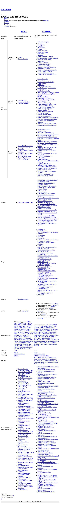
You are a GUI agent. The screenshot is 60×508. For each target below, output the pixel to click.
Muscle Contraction (23, 382)
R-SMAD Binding (23, 470)
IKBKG (54, 332)
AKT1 (50, 324)
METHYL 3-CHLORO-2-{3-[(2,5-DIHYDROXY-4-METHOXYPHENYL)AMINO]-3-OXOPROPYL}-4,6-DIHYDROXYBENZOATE (47, 284)
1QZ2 (35, 357)
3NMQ (50, 357)
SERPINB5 (47, 338)
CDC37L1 (51, 326)
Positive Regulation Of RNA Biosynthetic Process (45, 453)
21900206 (45, 20)
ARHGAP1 (37, 326)
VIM (15, 347)
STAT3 (36, 341)
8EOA (52, 362)
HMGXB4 (17, 327)
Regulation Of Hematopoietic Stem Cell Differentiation (25, 408)
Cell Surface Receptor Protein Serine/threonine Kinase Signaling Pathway (26, 454)
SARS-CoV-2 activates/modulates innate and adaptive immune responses (48, 218)
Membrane (40, 55)
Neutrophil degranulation (44, 199)
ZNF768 (28, 348)
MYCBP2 (46, 335)
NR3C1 (56, 335)
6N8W (46, 360)
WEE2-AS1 (51, 344)
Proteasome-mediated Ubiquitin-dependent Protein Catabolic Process (25, 467)
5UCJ (42, 360)
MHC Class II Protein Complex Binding (48, 92)
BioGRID (6, 26)
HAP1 (30, 326)
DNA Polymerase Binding (45, 116)
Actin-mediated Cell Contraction (23, 403)
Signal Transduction (43, 451)
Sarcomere (20, 424)
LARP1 (28, 329)
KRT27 (20, 329)
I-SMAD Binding (22, 387)
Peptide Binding (42, 101)
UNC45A (36, 344)
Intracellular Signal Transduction (46, 369)
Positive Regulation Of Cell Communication (45, 489)
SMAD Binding (22, 375)
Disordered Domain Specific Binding (47, 119)
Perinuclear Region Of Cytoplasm (47, 67)
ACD (47, 324)
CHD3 (22, 324)
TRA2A (28, 344)
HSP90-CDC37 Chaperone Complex (47, 74)
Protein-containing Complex (45, 56)
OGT (40, 336)
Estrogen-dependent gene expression (47, 210)
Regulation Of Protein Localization (47, 147)
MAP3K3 (53, 333)
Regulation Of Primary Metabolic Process (24, 429)
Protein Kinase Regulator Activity (47, 88)
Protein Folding (42, 131)
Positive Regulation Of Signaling (46, 491)
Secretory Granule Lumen (44, 59)
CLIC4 (52, 327)
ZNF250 (23, 348)
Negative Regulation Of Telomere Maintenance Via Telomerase (47, 443)
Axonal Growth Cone (43, 65)
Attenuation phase (42, 192)
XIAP (55, 344)
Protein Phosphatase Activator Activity (48, 117)
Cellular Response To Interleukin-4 (47, 165)
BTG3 (42, 326)
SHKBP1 (36, 339)
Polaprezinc (41, 294)
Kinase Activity (42, 414)
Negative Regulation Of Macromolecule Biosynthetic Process (48, 449)
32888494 (55, 303)
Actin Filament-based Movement (23, 442)
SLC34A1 (46, 339)
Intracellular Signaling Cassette (46, 383)
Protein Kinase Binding (44, 91)
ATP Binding (41, 85)
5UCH (36, 360)
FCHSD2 (49, 330)
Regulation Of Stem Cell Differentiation (24, 478)
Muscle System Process (24, 376)
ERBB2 (36, 330)
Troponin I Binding (23, 436)
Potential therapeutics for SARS (46, 216)
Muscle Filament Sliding (24, 385)
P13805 (16, 356)
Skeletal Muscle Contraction (25, 146)
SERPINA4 (22, 338)
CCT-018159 (41, 238)
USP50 (41, 344)
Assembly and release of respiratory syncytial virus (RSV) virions (47, 221)
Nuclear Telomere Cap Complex (46, 462)
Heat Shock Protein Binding (45, 98)
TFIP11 (21, 341)
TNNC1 (16, 342)
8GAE (36, 363)
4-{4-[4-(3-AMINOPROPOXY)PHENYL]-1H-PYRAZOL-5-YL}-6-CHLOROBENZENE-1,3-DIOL (47, 248)
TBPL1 (16, 341)
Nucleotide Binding (43, 79)
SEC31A (16, 338)
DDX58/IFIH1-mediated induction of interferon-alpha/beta (48, 180)
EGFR (52, 329)
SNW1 (31, 339)
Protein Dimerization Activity (45, 111)
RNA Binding (41, 80)
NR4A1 (36, 336)
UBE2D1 (31, 345)
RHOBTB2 (41, 338)
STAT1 (57, 339)
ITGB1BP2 (37, 333)
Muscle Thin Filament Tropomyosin (24, 438)
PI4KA (31, 333)
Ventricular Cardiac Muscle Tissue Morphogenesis (25, 372)
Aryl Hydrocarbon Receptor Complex (48, 58)
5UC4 (55, 359)
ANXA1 (54, 324)
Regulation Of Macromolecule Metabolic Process (46, 428)
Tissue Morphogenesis (24, 410)
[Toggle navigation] (1, 14)
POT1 (46, 336)
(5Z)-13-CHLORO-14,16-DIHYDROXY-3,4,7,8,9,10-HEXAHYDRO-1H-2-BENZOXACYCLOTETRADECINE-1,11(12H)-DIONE (48, 276)
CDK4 (55, 326)
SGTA (52, 338)
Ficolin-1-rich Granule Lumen (46, 73)
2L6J (43, 357)
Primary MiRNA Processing (25, 398)
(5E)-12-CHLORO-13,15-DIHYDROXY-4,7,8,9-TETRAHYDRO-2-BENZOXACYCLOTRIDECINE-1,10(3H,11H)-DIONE (47, 269)
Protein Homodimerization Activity (47, 104)
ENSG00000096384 (39, 354)
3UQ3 (35, 359)
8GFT (39, 363)
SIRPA (41, 339)
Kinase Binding (42, 89)
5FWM (47, 359)
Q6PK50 (46, 356)
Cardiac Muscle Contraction (25, 370)
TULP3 (26, 345)
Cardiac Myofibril (22, 489)
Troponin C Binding (23, 416)
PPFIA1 (27, 335)
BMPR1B (23, 323)
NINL (16, 333)
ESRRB (44, 330)
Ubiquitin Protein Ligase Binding (46, 99)
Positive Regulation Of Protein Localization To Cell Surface (46, 174)
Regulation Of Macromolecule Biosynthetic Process (46, 401)
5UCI (39, 360)
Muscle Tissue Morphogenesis (22, 389)
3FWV (46, 357)
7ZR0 (38, 362)
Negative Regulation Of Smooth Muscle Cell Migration (24, 474)
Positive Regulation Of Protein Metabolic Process (46, 392)
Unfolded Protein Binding (44, 114)
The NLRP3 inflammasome (45, 201)
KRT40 (24, 329)
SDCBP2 (29, 336)
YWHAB (36, 345)
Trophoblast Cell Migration (25, 485)
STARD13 (52, 339)
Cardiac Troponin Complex (25, 378)
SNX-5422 (40, 236)
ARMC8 (28, 321)
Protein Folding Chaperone (45, 108)
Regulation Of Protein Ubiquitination (47, 141)
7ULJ (53, 360)
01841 (16, 352)
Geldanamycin (41, 229)
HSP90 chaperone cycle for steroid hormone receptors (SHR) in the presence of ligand (47, 187)
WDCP (19, 347)
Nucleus (40, 43)
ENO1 (56, 329)
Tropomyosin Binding (23, 102)
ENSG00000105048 (19, 354)
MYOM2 (16, 332)
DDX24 (48, 329)
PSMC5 (21, 336)
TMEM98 (31, 341)
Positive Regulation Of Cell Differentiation (45, 157)
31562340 (25, 311)
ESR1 (40, 330)
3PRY (54, 357)
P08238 (41, 356)
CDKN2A (37, 327)
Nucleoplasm (41, 44)
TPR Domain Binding (43, 97)
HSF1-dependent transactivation (46, 193)
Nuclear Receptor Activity (45, 416)
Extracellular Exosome (44, 68)
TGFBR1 (25, 341)
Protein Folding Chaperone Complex (47, 70)
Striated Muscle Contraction (25, 202)
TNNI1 (21, 342)
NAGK (27, 332)
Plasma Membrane (43, 50)
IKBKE (50, 332)
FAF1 (20, 326)
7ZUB (49, 362)
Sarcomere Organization (24, 156)
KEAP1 (43, 333)
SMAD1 (16, 339)
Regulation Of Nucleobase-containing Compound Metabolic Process (25, 449)
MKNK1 (41, 335)
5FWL (43, 359)
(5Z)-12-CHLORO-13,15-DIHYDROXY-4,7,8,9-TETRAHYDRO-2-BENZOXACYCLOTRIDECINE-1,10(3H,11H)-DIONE (47, 262)
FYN (27, 326)
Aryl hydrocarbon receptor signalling (47, 205)
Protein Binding (22, 100)
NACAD (22, 332)
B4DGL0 (36, 356)
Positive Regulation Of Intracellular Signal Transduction (47, 437)
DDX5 (30, 324)
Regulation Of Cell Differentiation (23, 445)
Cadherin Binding (42, 110)
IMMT (29, 327)
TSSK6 (44, 342)
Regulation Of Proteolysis (44, 426)
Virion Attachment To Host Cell (46, 135)
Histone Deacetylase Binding (45, 105)
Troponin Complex (23, 59)
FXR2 (23, 326)
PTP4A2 (53, 336)
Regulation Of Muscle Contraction (24, 148)
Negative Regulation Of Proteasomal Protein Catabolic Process (47, 169)
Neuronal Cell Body (43, 62)
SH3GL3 (28, 338)
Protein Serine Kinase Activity (46, 421)
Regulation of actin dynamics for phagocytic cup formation (46, 183)
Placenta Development (44, 129)
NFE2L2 (31, 332)
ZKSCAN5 (29, 347)
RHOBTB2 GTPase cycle (44, 208)
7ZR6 (45, 362)
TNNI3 (29, 342)
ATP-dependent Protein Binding (46, 107)
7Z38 (35, 362)
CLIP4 (26, 324)
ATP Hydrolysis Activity (44, 86)
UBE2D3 (48, 342)
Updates (6, 23)
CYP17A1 (43, 329)
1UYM (39, 357)
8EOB (56, 362)
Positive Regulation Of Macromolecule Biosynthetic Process (48, 386)
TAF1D (45, 341)
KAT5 (16, 329)
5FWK (39, 359)
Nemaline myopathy (23, 299)
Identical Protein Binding (44, 102)
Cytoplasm (40, 46)
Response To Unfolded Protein (46, 132)
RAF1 (35, 338)
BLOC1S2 (17, 323)
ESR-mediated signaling (44, 207)
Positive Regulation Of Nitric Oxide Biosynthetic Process (47, 154)
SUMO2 (40, 341)
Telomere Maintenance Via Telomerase (48, 134)
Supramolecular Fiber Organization (47, 166)
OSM (27, 333)
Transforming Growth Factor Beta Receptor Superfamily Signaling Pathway (25, 433)
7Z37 (56, 360)
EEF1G (16, 326)
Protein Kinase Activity (44, 381)
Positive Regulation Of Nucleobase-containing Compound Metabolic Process (47, 378)
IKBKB (45, 332)
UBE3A (53, 342)
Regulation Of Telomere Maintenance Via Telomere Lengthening (48, 483)
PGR (43, 336)
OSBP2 (24, 333)
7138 (15, 350)
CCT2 (46, 326)
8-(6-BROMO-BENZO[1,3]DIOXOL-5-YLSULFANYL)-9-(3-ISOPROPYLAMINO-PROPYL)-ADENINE (48, 242)
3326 (35, 350)
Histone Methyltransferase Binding (47, 125)
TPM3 (24, 344)
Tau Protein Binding (43, 113)
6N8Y (50, 360)
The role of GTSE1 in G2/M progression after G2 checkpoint (46, 203)
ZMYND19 (17, 348)
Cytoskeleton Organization (25, 456)
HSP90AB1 (46, 31)
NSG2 (19, 333)
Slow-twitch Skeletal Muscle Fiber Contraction (25, 154)
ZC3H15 (23, 347)
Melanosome (41, 61)
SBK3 (25, 336)
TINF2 (57, 341)
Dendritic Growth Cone (44, 64)
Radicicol (40, 233)
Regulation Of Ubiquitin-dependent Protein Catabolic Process (47, 395)
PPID (49, 336)
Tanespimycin (41, 235)
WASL (45, 344)
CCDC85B (17, 324)
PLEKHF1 (17, 335)
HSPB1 (41, 332)
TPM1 (20, 344)
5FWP (51, 359)
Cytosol (20, 57)
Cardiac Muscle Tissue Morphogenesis (24, 380)
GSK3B (36, 332)
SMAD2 (21, 339)
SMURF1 (26, 339)
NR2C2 (52, 335)
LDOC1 (16, 330)
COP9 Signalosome (43, 52)
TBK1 (49, 341)
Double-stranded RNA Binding (46, 82)
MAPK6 (36, 335)
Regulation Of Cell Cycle (44, 163)
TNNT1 (24, 31)
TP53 (40, 342)
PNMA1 (22, 335)
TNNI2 (25, 342)
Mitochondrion (42, 47)
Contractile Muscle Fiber (24, 406)
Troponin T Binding (23, 103)
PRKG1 (16, 336)
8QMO (43, 363)
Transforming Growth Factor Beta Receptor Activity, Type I (25, 460)
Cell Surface (41, 53)
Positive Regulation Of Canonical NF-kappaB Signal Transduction (48, 424)
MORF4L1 (27, 330)
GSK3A (54, 330)
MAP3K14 (48, 333)
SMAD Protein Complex (24, 483)
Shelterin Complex (43, 420)
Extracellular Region (43, 41)
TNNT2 (16, 344)
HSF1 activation (42, 190)
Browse (6, 18)
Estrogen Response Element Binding (47, 475)
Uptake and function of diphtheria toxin (48, 198)
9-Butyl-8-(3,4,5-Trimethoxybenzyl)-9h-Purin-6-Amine (48, 231)
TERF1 (53, 341)
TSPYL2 (21, 345)
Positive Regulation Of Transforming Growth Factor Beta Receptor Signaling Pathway (48, 138)
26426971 (40, 311)
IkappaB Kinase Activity (44, 472)
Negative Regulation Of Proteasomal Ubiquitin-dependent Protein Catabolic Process (48, 144)
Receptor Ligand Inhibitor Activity (47, 123)
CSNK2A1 (37, 329)
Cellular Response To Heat (45, 149)
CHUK (48, 327)
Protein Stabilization (43, 159)
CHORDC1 (43, 327)
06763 (36, 352)
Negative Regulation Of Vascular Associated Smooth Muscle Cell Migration (25, 413)
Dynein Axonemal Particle (45, 71)
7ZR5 (42, 362)
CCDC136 (29, 323)
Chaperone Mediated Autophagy (46, 211)
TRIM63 (16, 345)
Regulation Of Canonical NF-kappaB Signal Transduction (47, 374)
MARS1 (21, 330)
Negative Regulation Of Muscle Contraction (24, 158)
